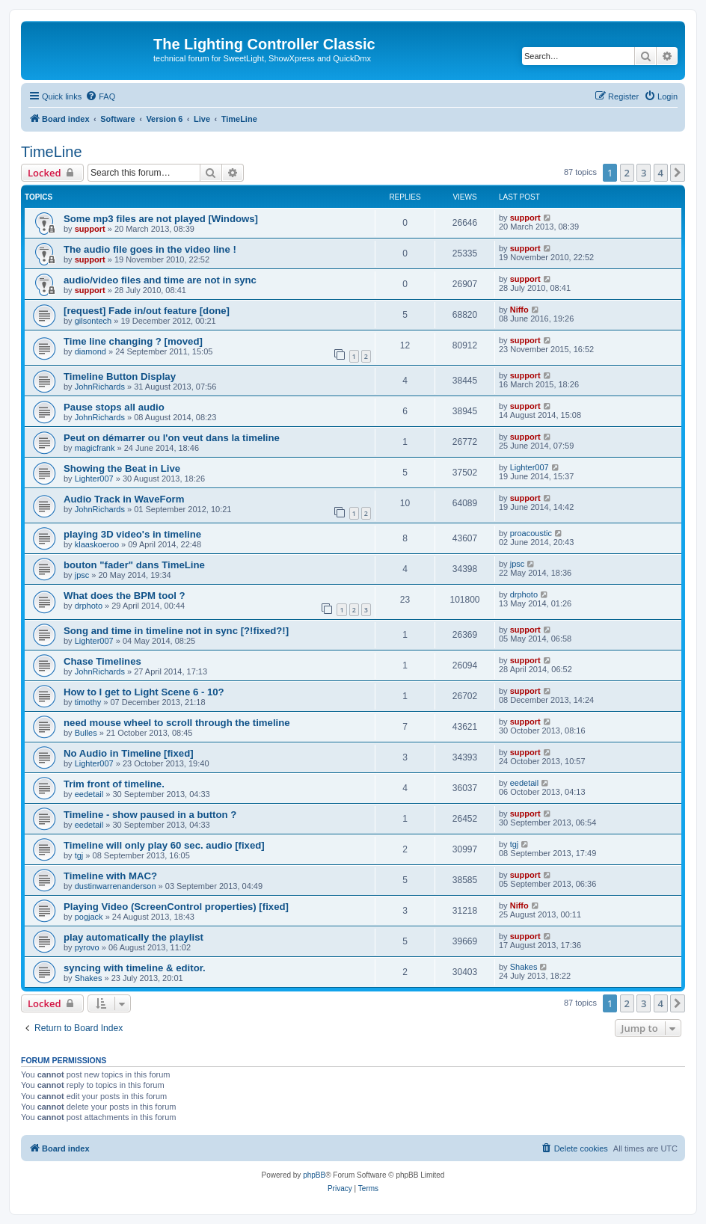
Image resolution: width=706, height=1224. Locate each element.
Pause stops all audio (114, 407)
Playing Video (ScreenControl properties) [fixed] (176, 906)
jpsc (82, 575)
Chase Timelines (102, 661)
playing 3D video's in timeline (132, 534)
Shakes (88, 978)
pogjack (89, 916)
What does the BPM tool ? (124, 595)
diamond (90, 351)
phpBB (314, 1175)
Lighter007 (94, 478)
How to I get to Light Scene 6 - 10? (144, 692)
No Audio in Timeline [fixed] (129, 753)
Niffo (519, 309)
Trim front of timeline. (114, 784)
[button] (677, 173)
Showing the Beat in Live (122, 468)
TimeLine (51, 152)
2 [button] (627, 172)
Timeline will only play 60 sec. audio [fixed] (164, 845)
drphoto (88, 605)
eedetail (89, 794)
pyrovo (87, 947)
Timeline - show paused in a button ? (150, 814)
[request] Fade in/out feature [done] (147, 310)
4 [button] (660, 172)
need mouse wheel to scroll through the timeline (177, 722)
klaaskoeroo (97, 544)
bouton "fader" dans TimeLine (134, 565)
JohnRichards (100, 386)
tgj (79, 855)
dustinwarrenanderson (115, 886)
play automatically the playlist (133, 937)
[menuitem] (100, 96)
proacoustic (531, 533)
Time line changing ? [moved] (133, 341)
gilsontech (93, 320)
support (90, 228)
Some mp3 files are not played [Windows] (161, 218)
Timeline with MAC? (110, 876)
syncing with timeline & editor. (135, 968)
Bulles (86, 732)
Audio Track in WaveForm (124, 499)
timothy (88, 702)
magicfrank (95, 447)
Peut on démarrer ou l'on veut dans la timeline (172, 437)
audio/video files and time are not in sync (160, 280)
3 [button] (643, 172)
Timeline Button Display (120, 376)
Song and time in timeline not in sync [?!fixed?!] (176, 630)
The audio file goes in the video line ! (150, 249)
